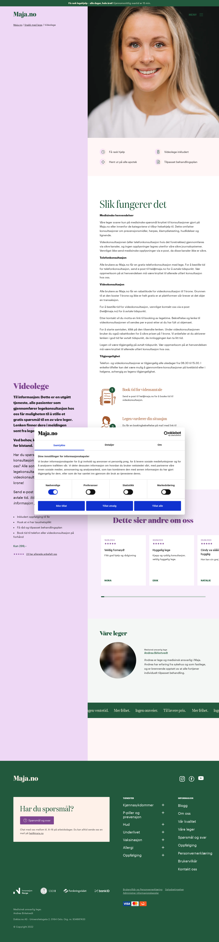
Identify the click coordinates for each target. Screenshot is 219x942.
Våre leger (186, 829)
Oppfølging (187, 845)
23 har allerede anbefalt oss (41, 554)
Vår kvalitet (187, 821)
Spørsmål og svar (192, 837)
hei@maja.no (36, 833)
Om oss (184, 813)
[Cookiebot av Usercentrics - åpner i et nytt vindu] (166, 433)
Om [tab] (160, 444)
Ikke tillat (61, 505)
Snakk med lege (33, 24)
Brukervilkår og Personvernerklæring (142, 889)
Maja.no (17, 24)
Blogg (183, 805)
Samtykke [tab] (59, 445)
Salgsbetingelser (174, 889)
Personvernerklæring (195, 853)
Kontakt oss (187, 869)
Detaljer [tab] (109, 444)
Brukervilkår (187, 861)
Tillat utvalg (109, 505)
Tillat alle (157, 505)
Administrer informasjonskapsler (141, 892)
